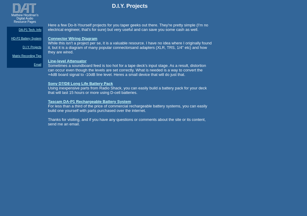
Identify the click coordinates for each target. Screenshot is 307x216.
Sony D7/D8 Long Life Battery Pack (80, 83)
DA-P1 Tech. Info (30, 30)
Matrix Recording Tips (26, 56)
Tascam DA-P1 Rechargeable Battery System (89, 101)
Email (37, 64)
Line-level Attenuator (67, 61)
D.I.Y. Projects (31, 47)
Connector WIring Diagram (72, 38)
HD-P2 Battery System (26, 38)
